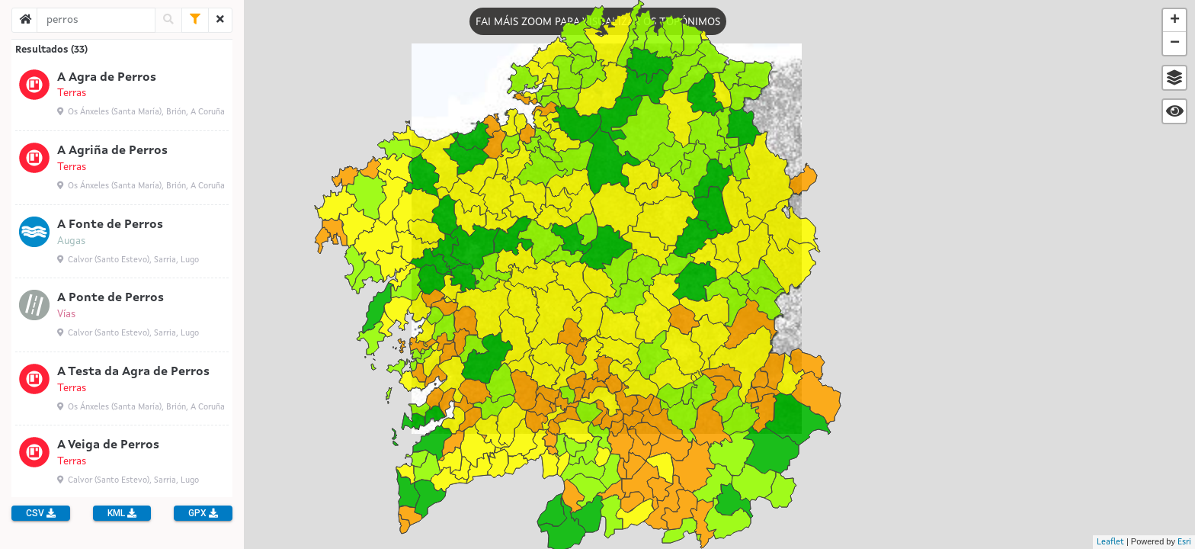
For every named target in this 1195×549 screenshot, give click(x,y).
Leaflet (1110, 542)
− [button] (1175, 43)
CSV (41, 513)
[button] (1174, 77)
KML (121, 513)
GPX (203, 513)
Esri (1184, 542)
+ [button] (1175, 20)
